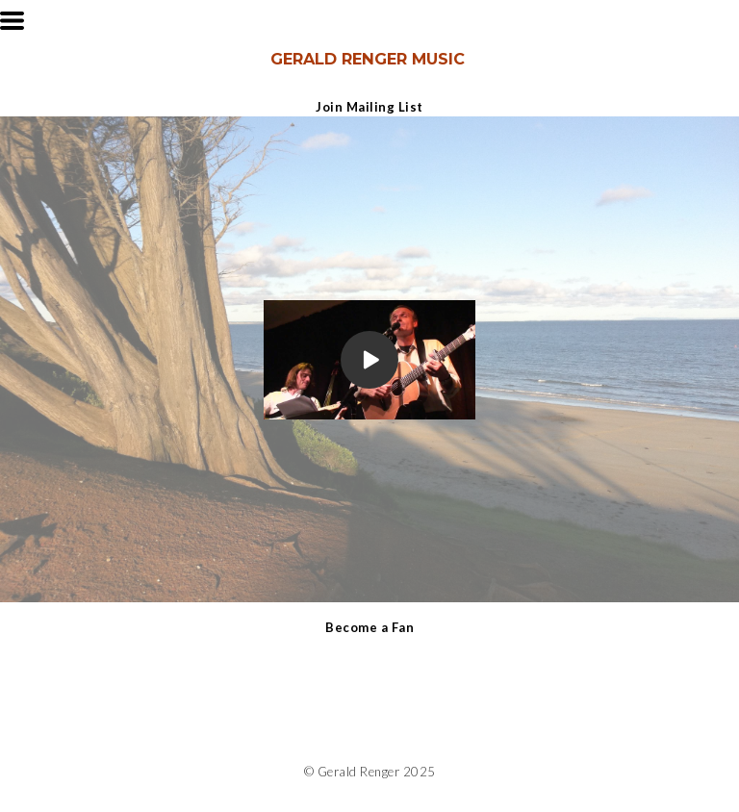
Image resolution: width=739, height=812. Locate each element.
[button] (12, 21)
